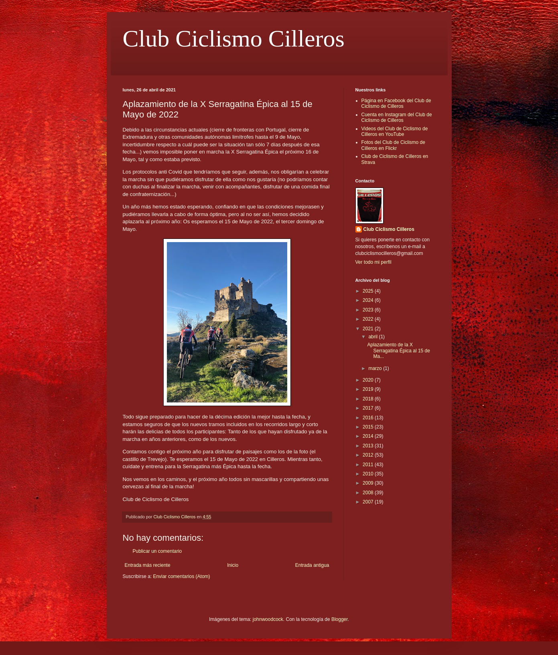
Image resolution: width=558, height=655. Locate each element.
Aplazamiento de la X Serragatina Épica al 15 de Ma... (398, 350)
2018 (369, 399)
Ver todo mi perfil (373, 262)
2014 (369, 436)
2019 (369, 389)
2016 (369, 417)
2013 (369, 446)
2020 (369, 380)
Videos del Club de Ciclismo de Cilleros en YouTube (394, 131)
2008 (369, 492)
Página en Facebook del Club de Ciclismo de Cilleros (396, 103)
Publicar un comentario (157, 551)
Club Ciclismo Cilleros (234, 38)
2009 (369, 483)
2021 (369, 329)
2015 (369, 427)
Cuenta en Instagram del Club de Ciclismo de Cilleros (396, 117)
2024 (369, 300)
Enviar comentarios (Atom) (181, 576)
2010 (369, 474)
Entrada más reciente (147, 565)
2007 (369, 502)
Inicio (232, 565)
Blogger (339, 619)
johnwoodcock (268, 619)
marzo (375, 368)
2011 (369, 464)
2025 (369, 291)
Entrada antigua (312, 565)
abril (373, 337)
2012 (369, 455)
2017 (369, 408)
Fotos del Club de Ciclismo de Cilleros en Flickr (393, 145)
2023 (369, 310)
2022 (369, 319)
